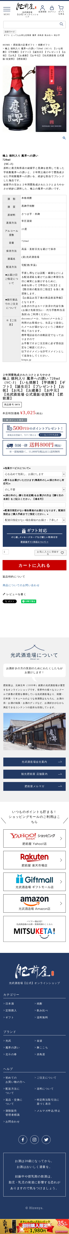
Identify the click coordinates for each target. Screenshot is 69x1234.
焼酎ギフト (44, 45)
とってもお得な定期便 (21, 35)
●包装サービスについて (17, 468)
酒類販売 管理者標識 (13, 1112)
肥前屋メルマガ (35, 786)
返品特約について (14, 576)
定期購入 (11, 1010)
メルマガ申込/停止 (49, 1110)
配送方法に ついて (13, 1090)
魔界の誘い (13, 1047)
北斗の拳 (11, 1054)
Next (66, 1226)
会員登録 (42, 11)
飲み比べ (49, 35)
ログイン (52, 11)
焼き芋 (57, 35)
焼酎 (40, 1003)
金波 (40, 1040)
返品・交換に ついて (14, 1101)
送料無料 (42, 1017)
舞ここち (42, 1047)
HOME (6, 45)
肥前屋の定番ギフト (24, 45)
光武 (8, 1040)
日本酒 (10, 1003)
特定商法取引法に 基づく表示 (48, 1101)
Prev (3, 1226)
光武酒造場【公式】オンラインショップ (34, 983)
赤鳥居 (41, 35)
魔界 (34, 35)
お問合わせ (13, 1121)
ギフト (7, 35)
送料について (45, 1088)
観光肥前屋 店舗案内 (34, 774)
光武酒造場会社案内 (34, 762)
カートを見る (61, 12)
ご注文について (47, 1077)
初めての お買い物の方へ (15, 1079)
